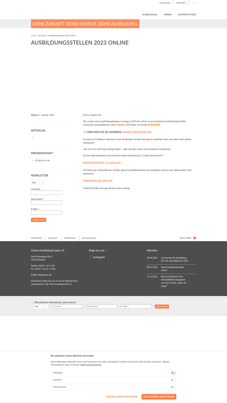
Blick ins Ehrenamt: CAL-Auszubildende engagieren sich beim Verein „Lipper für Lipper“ (174, 281)
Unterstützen (187, 14)
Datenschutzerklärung (90, 364)
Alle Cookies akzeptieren (158, 396)
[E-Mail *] (136, 307)
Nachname (37, 199)
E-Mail (35, 209)
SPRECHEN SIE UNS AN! (98, 181)
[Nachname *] (101, 307)
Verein (168, 14)
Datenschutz (89, 238)
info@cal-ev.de (42, 160)
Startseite (36, 238)
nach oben (188, 238)
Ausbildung (149, 14)
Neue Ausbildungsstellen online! (172, 269)
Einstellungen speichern (121, 396)
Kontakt (181, 3)
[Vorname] (67, 307)
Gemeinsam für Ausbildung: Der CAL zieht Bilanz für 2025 (174, 259)
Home (33, 35)
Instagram (97, 257)
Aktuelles (164, 3)
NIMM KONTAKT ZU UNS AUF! (102, 163)
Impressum (70, 238)
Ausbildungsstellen (137, 132)
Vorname (35, 189)
